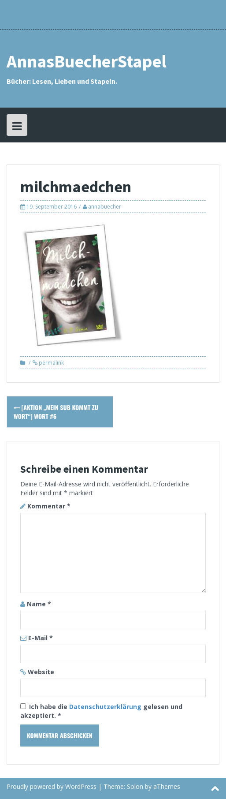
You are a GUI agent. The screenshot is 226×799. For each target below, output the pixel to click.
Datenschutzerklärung (106, 706)
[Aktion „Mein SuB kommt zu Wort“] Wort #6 (56, 412)
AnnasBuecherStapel (87, 61)
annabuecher (104, 206)
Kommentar (48, 506)
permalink (50, 362)
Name (39, 604)
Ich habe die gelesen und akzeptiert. (101, 711)
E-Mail (40, 638)
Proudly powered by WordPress (51, 786)
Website (41, 672)
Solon (135, 786)
